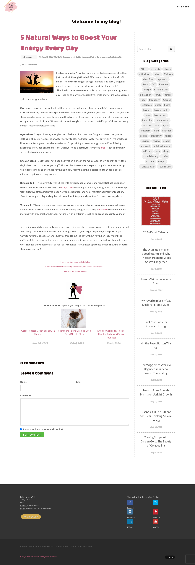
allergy (167, 69)
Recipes (145, 140)
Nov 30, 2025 (156, 290)
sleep (165, 151)
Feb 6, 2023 (76, 343)
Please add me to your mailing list (43, 429)
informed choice (151, 125)
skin (158, 151)
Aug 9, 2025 (155, 452)
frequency (154, 99)
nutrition (166, 130)
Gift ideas (147, 104)
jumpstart (145, 130)
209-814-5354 (33, 505)
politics (143, 135)
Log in (170, 557)
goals (158, 104)
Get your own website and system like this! (38, 556)
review (156, 140)
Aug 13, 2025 (156, 401)
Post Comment (32, 435)
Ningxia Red (67, 187)
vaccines (150, 161)
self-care (147, 151)
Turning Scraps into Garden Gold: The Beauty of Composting (156, 441)
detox (145, 84)
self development (162, 146)
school (166, 140)
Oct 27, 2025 (156, 354)
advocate (155, 69)
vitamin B (103, 209)
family (158, 94)
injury (166, 125)
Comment (25, 395)
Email (79, 381)
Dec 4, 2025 (156, 268)
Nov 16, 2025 (156, 311)
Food (143, 99)
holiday (147, 110)
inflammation (162, 120)
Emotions (164, 84)
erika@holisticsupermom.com (38, 508)
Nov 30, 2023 (40, 343)
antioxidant (144, 74)
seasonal (145, 146)
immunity (147, 120)
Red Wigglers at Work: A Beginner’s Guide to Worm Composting (156, 369)
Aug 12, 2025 (156, 427)
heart (167, 104)
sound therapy (150, 156)
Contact (31, 517)
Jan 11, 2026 (156, 239)
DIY (154, 84)
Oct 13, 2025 (156, 380)
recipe (168, 135)
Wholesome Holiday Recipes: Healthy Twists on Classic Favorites (111, 334)
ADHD (144, 69)
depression (162, 79)
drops (103, 147)
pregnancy (156, 135)
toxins (165, 156)
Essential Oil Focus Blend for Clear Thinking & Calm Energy (156, 416)
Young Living (164, 166)
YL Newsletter (147, 166)
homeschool (160, 115)
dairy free (148, 79)
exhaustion (145, 94)
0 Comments (29, 64)
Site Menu (183, 6)
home (148, 115)
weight (161, 161)
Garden (167, 99)
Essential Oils (161, 89)
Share (28, 57)
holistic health (114, 57)
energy (103, 57)
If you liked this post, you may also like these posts (74, 305)
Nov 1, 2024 (113, 343)
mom (156, 130)
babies (157, 74)
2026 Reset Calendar (156, 232)
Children (168, 74)
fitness (168, 94)
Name (23, 381)
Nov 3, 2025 (155, 333)
